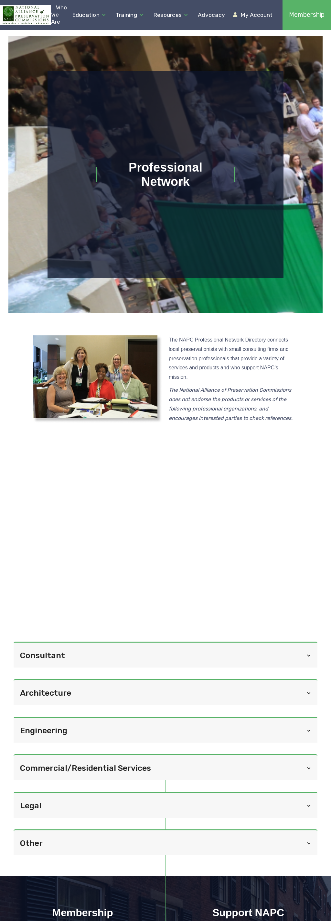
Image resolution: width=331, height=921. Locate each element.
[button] (89, 15)
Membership (307, 14)
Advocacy (211, 15)
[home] (25, 15)
